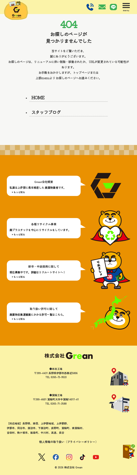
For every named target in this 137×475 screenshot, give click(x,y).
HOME (38, 97)
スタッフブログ (46, 112)
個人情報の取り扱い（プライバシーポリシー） (68, 442)
